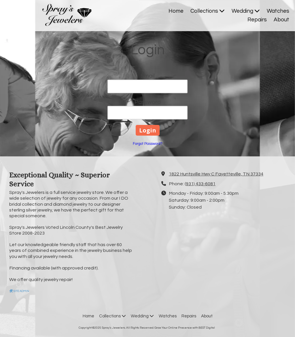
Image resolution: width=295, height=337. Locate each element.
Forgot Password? (147, 144)
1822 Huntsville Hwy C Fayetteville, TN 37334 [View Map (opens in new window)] (216, 174)
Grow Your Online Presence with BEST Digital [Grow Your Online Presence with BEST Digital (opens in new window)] (184, 327)
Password (148, 102)
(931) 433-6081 (200, 183)
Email (147, 76)
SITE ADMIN (19, 291)
